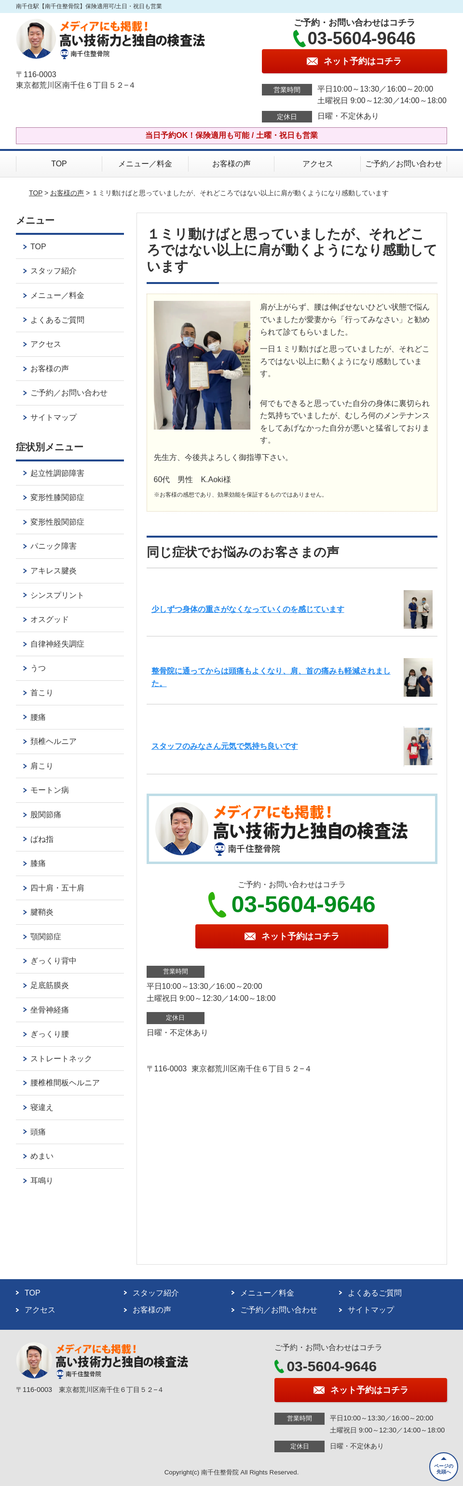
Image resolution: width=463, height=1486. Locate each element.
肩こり (42, 766)
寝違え (42, 1107)
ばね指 (42, 839)
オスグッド (49, 619)
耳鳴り (42, 1180)
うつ (38, 668)
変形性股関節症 (57, 522)
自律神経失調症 (57, 644)
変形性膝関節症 (57, 497)
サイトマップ (53, 417)
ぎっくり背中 (53, 961)
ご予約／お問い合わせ (403, 164)
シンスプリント (57, 595)
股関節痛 (45, 815)
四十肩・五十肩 (57, 888)
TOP (59, 164)
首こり (42, 693)
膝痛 (38, 863)
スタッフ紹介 (53, 271)
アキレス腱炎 (53, 571)
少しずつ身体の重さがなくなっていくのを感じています (247, 609)
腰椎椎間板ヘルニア (65, 1083)
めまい (42, 1156)
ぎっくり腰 (49, 1034)
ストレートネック (61, 1058)
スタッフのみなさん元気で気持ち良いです (224, 746)
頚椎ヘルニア (53, 741)
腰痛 (38, 717)
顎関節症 (45, 936)
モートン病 (49, 790)
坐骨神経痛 (49, 1010)
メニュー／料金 (145, 164)
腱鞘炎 (42, 912)
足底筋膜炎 (49, 985)
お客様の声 (231, 164)
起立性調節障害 (57, 473)
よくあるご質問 (57, 320)
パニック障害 (53, 546)
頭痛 (38, 1132)
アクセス (317, 164)
